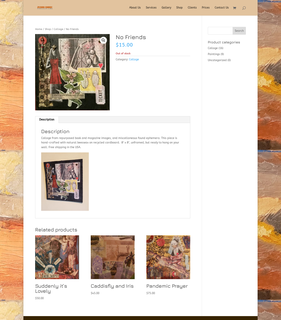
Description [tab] (46, 119)
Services (151, 7)
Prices (206, 7)
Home (38, 29)
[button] (103, 40)
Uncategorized (217, 60)
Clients (192, 7)
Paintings (214, 54)
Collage (58, 29)
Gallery (166, 7)
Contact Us (222, 7)
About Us (135, 7)
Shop (179, 7)
